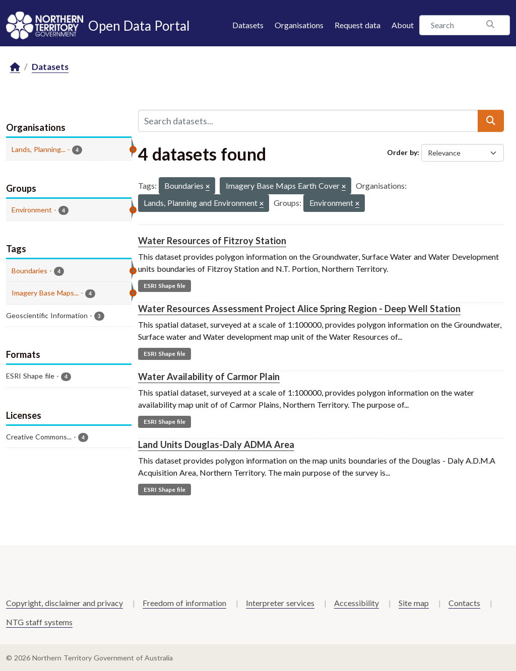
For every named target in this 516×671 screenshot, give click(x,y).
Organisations (299, 25)
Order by (402, 152)
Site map (414, 603)
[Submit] (491, 121)
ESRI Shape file (164, 285)
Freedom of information (184, 603)
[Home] (15, 67)
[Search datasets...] (308, 121)
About (403, 25)
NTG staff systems (39, 622)
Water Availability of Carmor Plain (209, 376)
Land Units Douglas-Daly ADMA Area (216, 444)
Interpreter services (280, 603)
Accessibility (356, 603)
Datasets (248, 25)
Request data (357, 25)
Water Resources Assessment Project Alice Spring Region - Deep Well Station (299, 308)
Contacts (464, 603)
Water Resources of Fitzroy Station (212, 240)
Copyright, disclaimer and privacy (64, 603)
